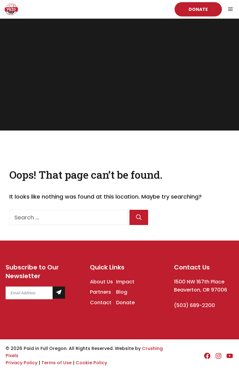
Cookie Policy (91, 363)
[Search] (138, 217)
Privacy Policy (21, 363)
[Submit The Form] (59, 293)
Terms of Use (56, 363)
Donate (198, 9)
